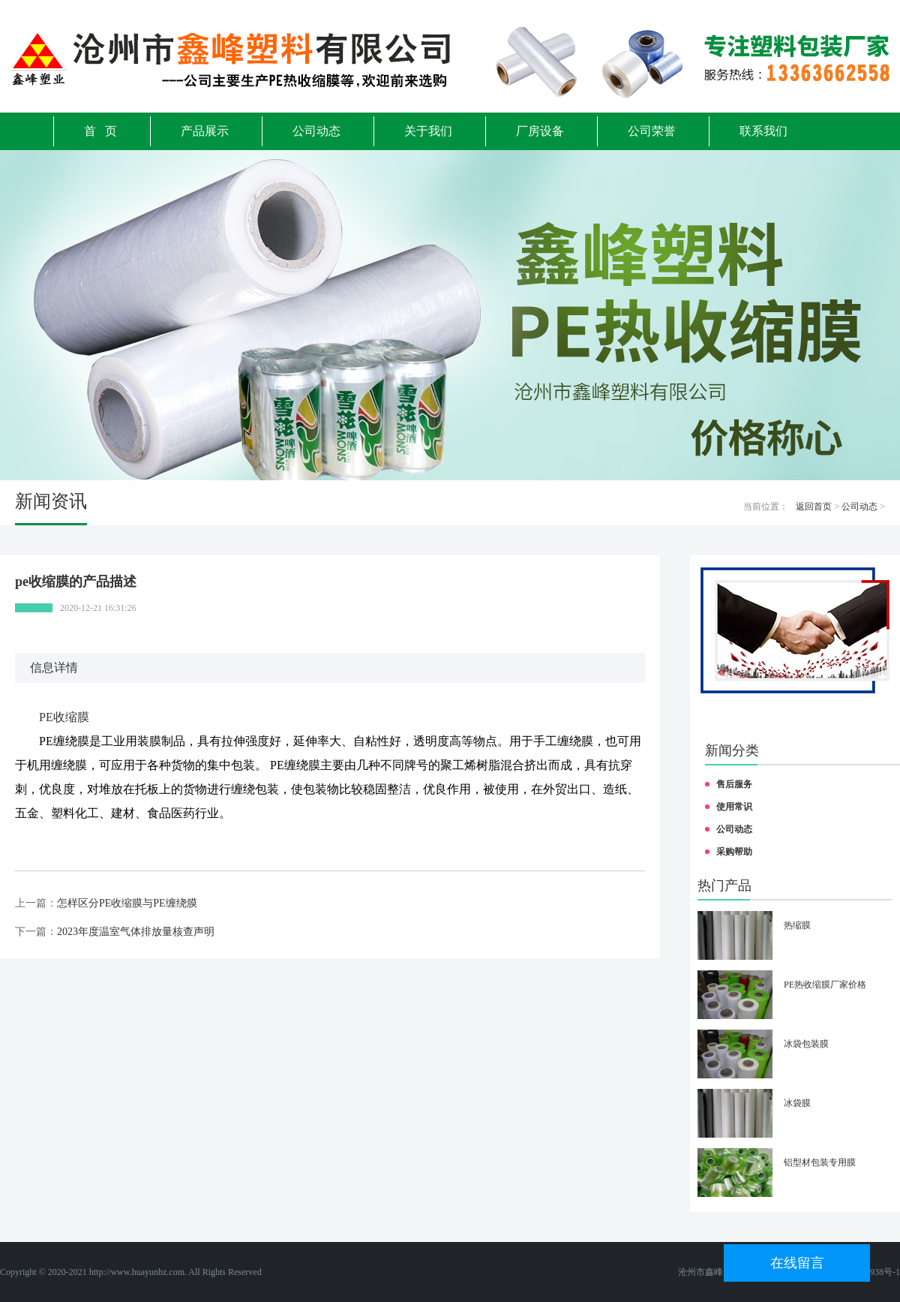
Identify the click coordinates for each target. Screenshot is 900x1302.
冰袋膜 (797, 1103)
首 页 (100, 131)
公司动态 (316, 131)
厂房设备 (540, 131)
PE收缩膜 (64, 717)
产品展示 (205, 131)
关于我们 (428, 131)
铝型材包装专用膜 (820, 1162)
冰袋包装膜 (806, 1044)
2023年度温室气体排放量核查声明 (135, 931)
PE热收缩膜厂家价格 (825, 984)
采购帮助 (734, 851)
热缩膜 (797, 925)
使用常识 (734, 806)
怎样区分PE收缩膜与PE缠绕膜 (127, 903)
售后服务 (734, 784)
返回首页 (814, 506)
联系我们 (764, 131)
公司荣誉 (652, 131)
